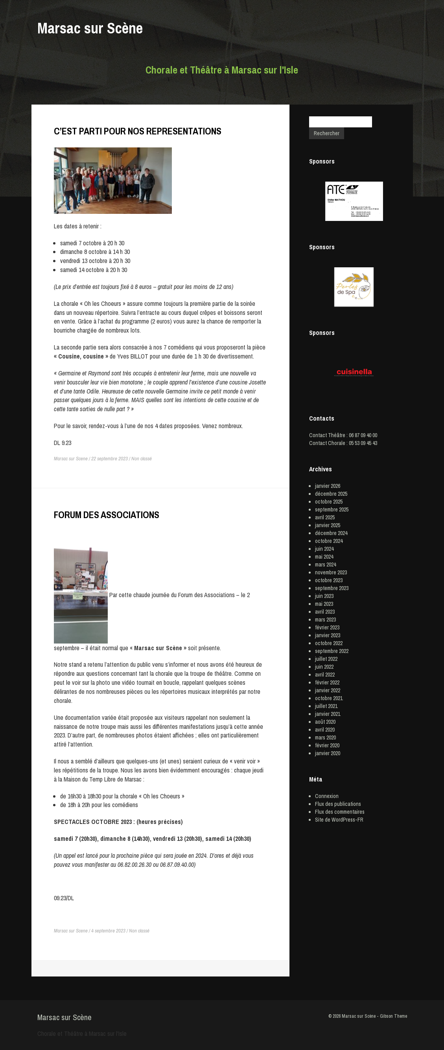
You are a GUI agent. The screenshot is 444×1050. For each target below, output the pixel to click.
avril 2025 (325, 517)
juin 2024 (324, 548)
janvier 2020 (327, 753)
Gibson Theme (393, 1016)
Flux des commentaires (340, 811)
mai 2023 (324, 603)
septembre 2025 (331, 509)
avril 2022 (325, 674)
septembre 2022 (331, 651)
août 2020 (325, 721)
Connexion (327, 796)
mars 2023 (325, 619)
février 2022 (327, 682)
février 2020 (327, 745)
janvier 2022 (327, 690)
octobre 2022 (329, 643)
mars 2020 (325, 737)
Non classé (141, 458)
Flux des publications (338, 803)
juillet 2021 (326, 706)
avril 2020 (325, 729)
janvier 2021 (327, 713)
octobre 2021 (329, 698)
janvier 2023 (327, 635)
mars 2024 (325, 564)
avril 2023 (325, 611)
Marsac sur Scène (90, 28)
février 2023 (327, 627)
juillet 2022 (326, 658)
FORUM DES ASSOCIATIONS (106, 514)
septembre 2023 (331, 588)
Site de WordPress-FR (339, 819)
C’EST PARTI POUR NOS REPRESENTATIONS (137, 131)
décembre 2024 (331, 533)
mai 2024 (324, 556)
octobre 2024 (329, 540)
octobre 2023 (329, 580)
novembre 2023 (331, 572)
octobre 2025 (329, 501)
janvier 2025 (327, 525)
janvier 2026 (327, 485)
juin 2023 (324, 595)
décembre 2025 (331, 493)
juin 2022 (324, 666)
